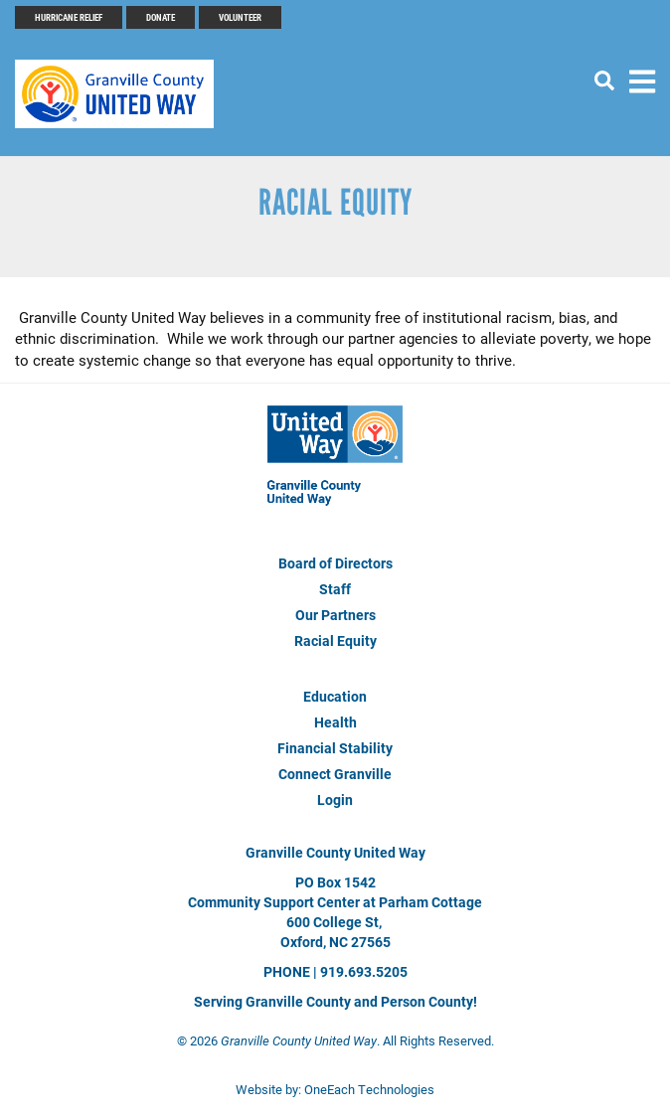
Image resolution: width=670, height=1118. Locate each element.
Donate (160, 17)
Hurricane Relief (68, 17)
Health (335, 722)
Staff (335, 588)
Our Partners (335, 614)
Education (335, 696)
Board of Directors (335, 563)
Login (335, 799)
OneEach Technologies (369, 1089)
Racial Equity (335, 640)
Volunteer (240, 17)
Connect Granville (335, 773)
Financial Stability (335, 747)
